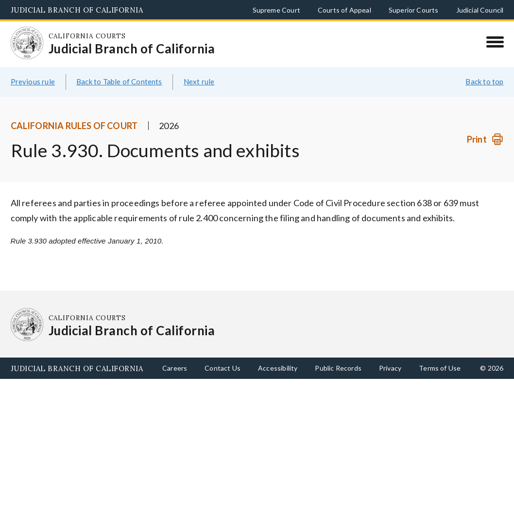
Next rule (199, 81)
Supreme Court (276, 10)
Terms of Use (440, 368)
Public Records (338, 368)
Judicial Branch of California (77, 10)
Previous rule (33, 81)
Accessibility (277, 368)
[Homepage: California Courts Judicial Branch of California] (27, 43)
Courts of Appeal (344, 10)
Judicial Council (480, 10)
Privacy (390, 368)
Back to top (484, 81)
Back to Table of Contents (119, 81)
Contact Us (222, 368)
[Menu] (495, 41)
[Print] (485, 139)
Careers (174, 368)
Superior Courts (414, 10)
